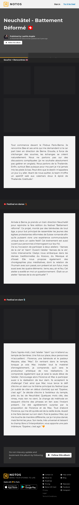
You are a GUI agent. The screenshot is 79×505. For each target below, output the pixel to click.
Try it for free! (69, 4)
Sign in (57, 4)
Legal (45, 493)
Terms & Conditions (50, 496)
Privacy (45, 490)
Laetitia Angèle (28, 36)
